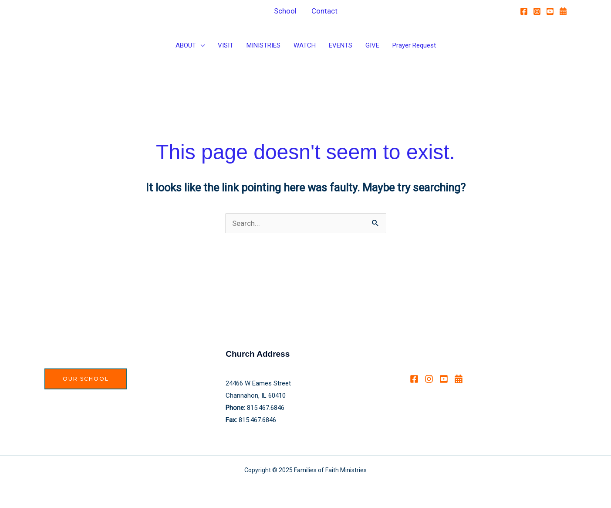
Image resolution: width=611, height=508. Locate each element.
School (285, 11)
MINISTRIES (263, 45)
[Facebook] (524, 11)
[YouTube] (550, 11)
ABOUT (186, 45)
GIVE (372, 45)
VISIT (225, 45)
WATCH (305, 45)
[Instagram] (537, 11)
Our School (86, 378)
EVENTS (340, 45)
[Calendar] (563, 11)
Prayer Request (414, 45)
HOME (53, 10)
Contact (324, 11)
